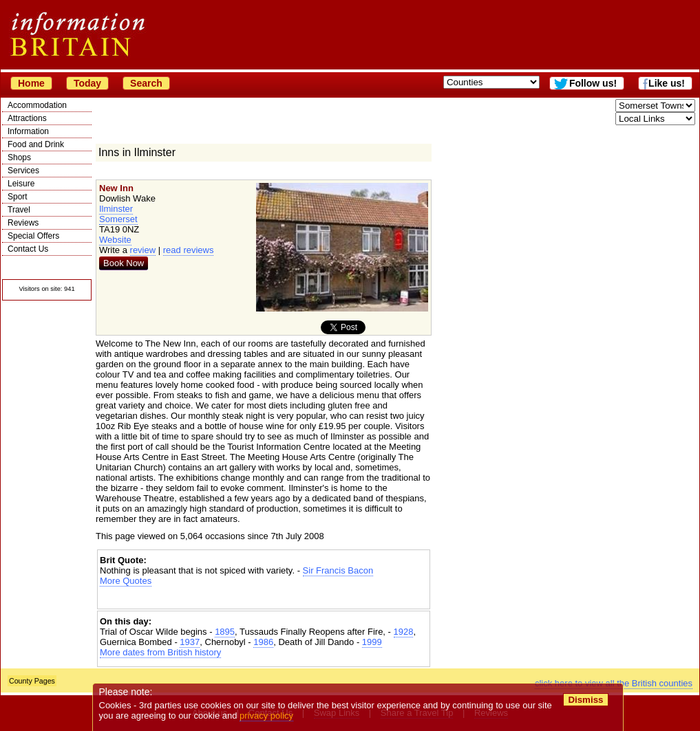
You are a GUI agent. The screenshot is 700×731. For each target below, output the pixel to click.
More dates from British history (160, 652)
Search (146, 83)
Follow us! (593, 83)
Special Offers (33, 236)
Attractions (27, 118)
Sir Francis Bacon (338, 570)
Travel (19, 210)
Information (28, 131)
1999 (372, 642)
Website (115, 239)
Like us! (666, 83)
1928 (404, 631)
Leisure (21, 183)
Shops (19, 157)
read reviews (188, 250)
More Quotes (125, 581)
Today (87, 83)
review (143, 250)
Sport (18, 196)
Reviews (23, 223)
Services (23, 170)
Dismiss (585, 700)
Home (31, 83)
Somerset (118, 219)
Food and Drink (36, 144)
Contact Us (28, 249)
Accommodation (37, 105)
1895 (225, 631)
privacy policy (266, 715)
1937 (190, 642)
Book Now (123, 263)
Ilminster (116, 209)
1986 (263, 642)
